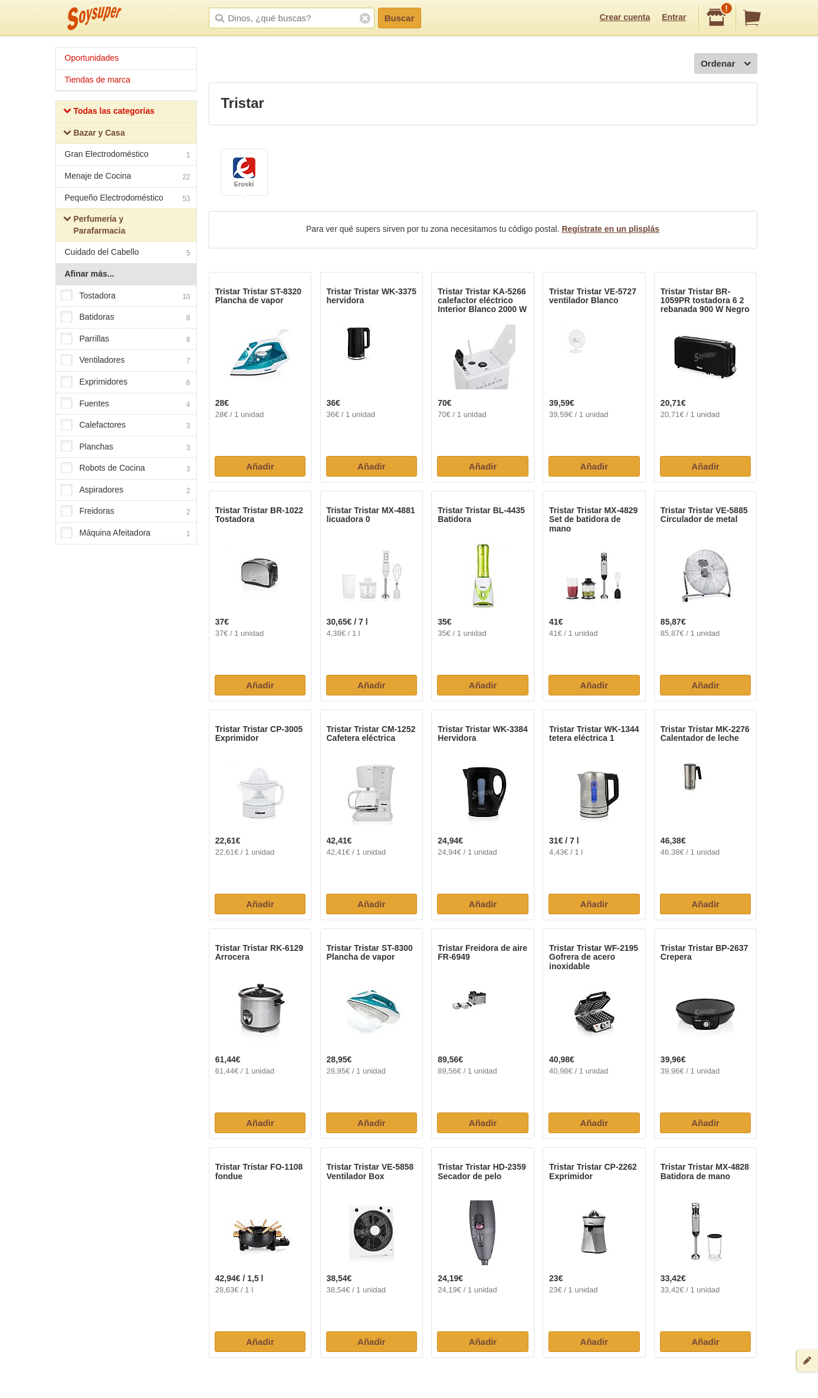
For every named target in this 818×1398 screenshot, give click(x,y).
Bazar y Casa (94, 134)
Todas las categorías (109, 112)
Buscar (400, 18)
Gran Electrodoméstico (127, 155)
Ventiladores (125, 361)
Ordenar (725, 64)
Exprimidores (125, 382)
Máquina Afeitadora (125, 533)
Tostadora (125, 296)
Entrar (674, 17)
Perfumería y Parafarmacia (94, 224)
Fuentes (125, 404)
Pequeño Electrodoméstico (127, 199)
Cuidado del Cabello (127, 253)
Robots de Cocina (125, 468)
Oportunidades (92, 58)
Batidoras (125, 317)
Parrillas (125, 339)
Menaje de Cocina (127, 177)
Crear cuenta (625, 17)
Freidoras (125, 512)
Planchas (125, 447)
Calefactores (125, 425)
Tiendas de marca (98, 79)
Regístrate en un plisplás (610, 229)
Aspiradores (125, 490)
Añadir (260, 466)
